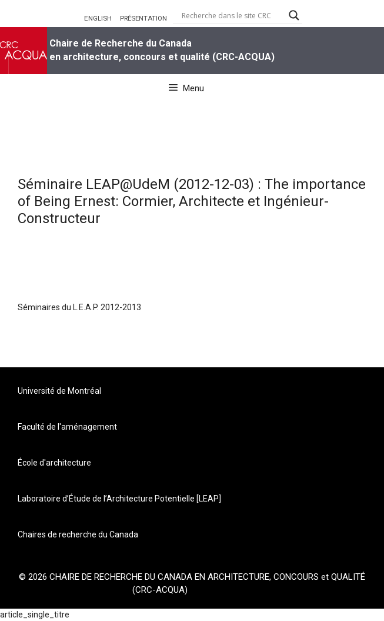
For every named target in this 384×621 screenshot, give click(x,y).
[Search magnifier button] (294, 15)
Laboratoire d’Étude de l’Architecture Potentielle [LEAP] (119, 498)
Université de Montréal (59, 391)
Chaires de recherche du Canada (78, 534)
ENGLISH (98, 18)
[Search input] (232, 15)
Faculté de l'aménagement (67, 426)
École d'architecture (54, 462)
